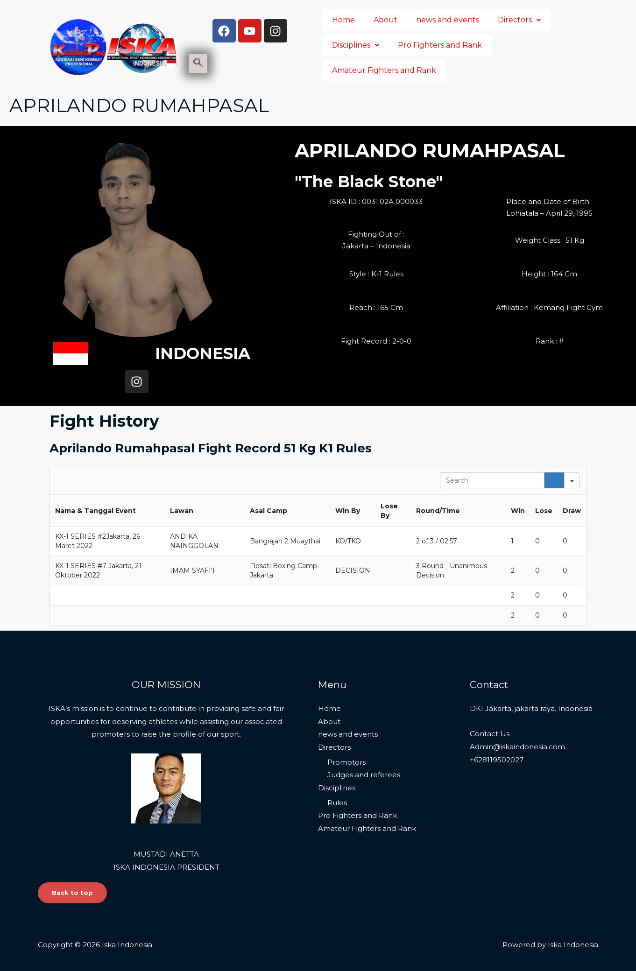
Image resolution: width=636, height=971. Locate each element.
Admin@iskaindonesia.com (517, 727)
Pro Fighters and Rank (440, 45)
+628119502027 (496, 740)
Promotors (346, 742)
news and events (447, 19)
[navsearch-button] (198, 63)
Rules (337, 783)
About (385, 19)
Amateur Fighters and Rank (384, 70)
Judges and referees (363, 755)
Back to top (74, 873)
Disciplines (355, 45)
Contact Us (489, 714)
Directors (519, 19)
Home (343, 19)
